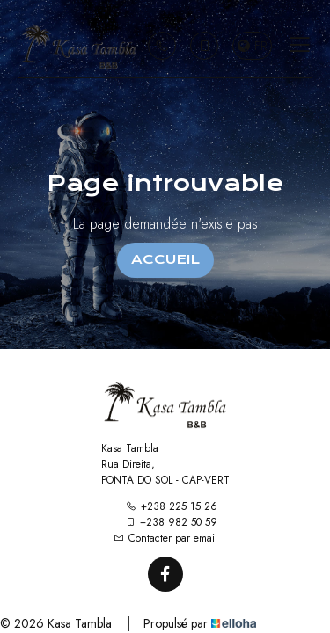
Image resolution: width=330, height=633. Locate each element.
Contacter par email (165, 538)
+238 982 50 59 (171, 522)
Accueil (165, 259)
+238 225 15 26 (171, 506)
